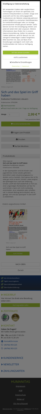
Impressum (25, 66)
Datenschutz (16, 66)
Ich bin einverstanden (21, 52)
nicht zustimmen (22, 57)
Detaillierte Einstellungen (21, 62)
